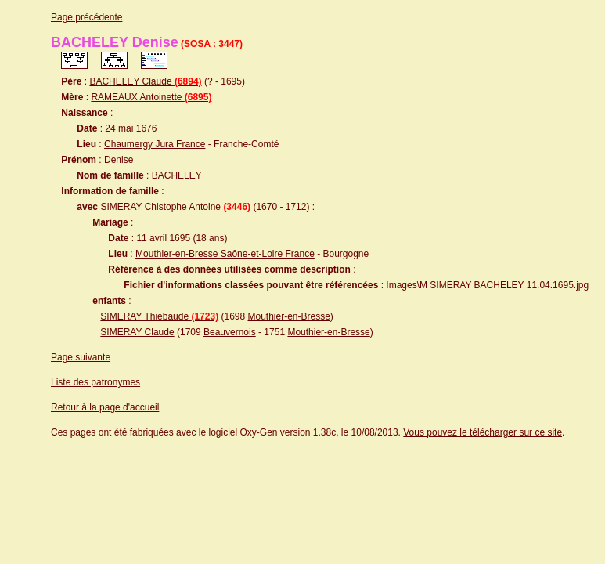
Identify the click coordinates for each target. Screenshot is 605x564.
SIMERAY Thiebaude (159, 316)
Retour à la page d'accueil (105, 407)
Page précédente (86, 17)
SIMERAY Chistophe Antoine (175, 206)
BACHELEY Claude (145, 81)
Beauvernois (229, 332)
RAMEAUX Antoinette (151, 97)
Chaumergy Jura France (154, 144)
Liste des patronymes (95, 382)
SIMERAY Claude (137, 332)
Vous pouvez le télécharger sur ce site (482, 432)
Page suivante (80, 357)
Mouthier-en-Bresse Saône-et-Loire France (225, 253)
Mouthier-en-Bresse (288, 316)
